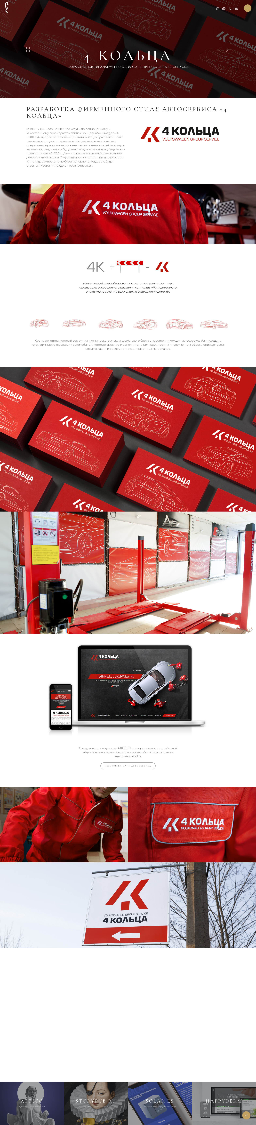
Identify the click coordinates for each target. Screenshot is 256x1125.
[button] (247, 8)
